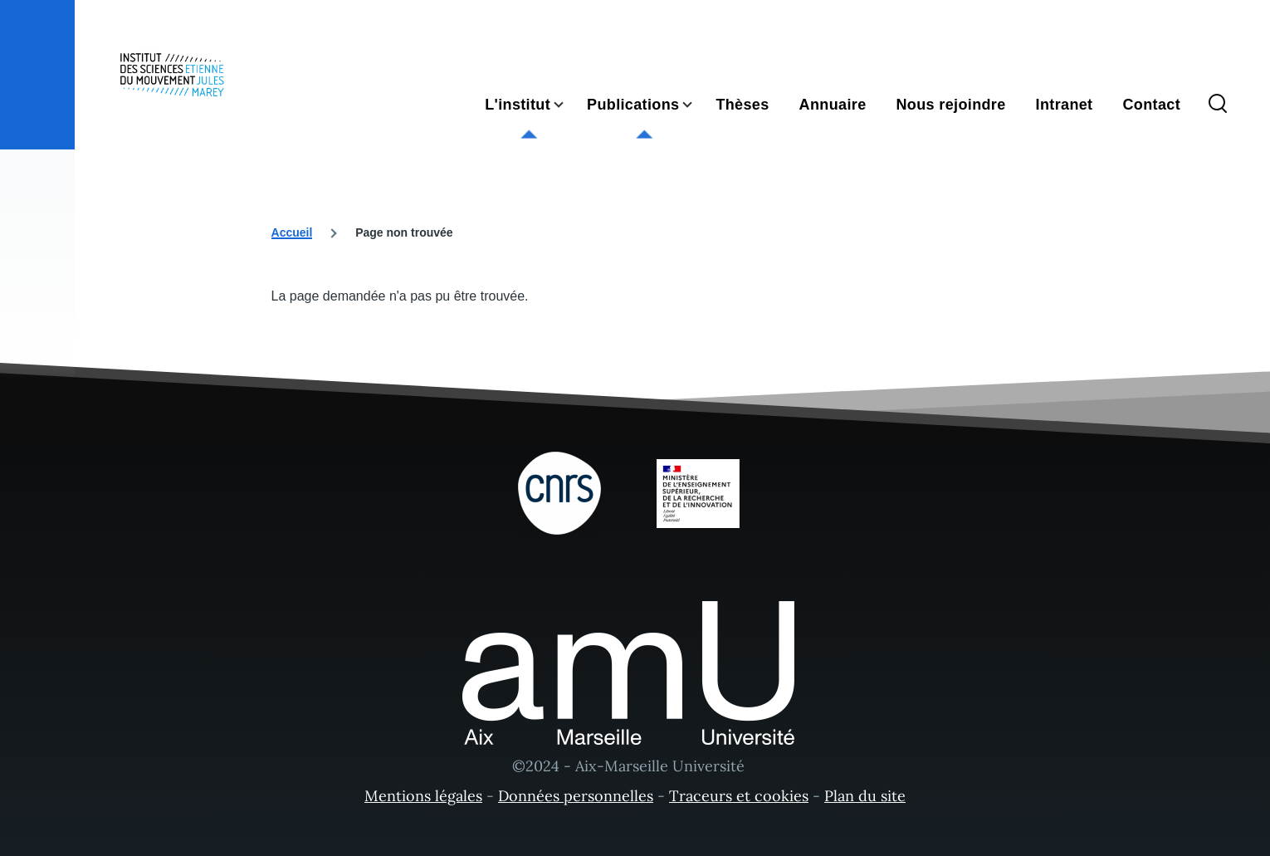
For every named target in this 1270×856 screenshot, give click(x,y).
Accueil (292, 232)
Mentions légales (423, 795)
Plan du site (865, 795)
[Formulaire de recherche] (1217, 104)
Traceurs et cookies (738, 795)
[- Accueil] (172, 74)
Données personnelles (575, 795)
